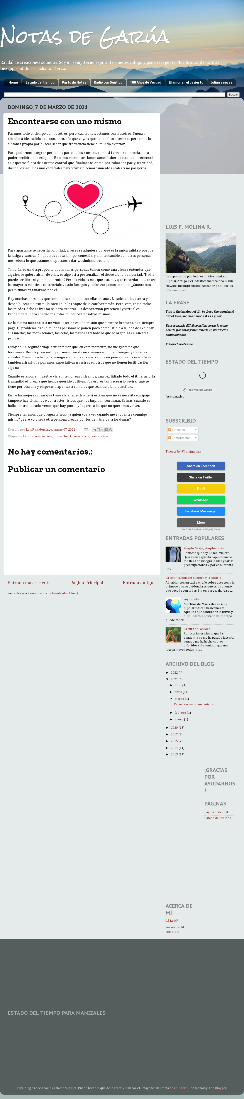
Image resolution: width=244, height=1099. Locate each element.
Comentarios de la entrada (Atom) (53, 593)
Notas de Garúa (84, 36)
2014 (174, 748)
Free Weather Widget (197, 390)
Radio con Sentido (108, 82)
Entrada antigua (139, 583)
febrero (181, 712)
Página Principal (86, 583)
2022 (174, 672)
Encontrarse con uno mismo (194, 704)
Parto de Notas (74, 82)
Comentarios (179, 438)
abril (179, 692)
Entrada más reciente (29, 583)
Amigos (28, 436)
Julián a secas (221, 82)
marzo (180, 698)
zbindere (180, 1088)
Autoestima (43, 436)
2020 (174, 727)
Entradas (176, 429)
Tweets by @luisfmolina (183, 451)
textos (95, 436)
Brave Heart (62, 436)
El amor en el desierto (186, 82)
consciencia (81, 436)
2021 (174, 679)
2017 (174, 734)
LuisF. (174, 921)
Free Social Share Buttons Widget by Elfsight (200, 529)
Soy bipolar (192, 599)
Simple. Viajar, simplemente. (204, 548)
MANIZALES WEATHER (122, 1035)
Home (13, 82)
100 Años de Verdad (145, 82)
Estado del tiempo (39, 82)
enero (179, 719)
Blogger (220, 1088)
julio (178, 685)
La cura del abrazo (197, 629)
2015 (174, 741)
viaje (104, 436)
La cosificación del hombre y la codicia (193, 577)
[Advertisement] (87, 971)
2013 (174, 754)
